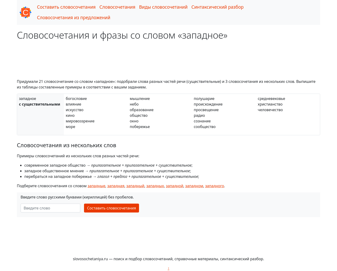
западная (115, 185)
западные (96, 185)
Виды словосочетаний (163, 7)
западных (155, 185)
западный (135, 185)
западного (214, 185)
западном (194, 185)
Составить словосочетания (66, 7)
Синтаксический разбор (217, 7)
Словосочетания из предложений (73, 17)
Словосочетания (117, 7)
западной (174, 185)
